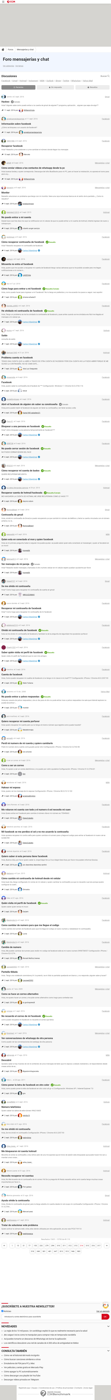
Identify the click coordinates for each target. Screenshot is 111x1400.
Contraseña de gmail (12, 514)
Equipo (35, 1388)
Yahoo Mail (88, 81)
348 (38, 1251)
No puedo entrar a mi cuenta (16, 217)
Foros (10, 49)
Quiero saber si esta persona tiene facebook (24, 856)
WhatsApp (76, 81)
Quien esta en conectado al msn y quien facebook (27, 539)
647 (55, 1251)
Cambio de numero (11, 947)
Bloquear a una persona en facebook (20, 426)
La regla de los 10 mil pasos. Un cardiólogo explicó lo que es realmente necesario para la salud (45, 1331)
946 (72, 1251)
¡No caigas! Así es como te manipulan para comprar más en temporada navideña (40, 1335)
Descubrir (6, 1060)
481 (49, 1251)
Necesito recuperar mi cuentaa (17, 1175)
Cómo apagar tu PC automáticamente (21, 1371)
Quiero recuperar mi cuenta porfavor (20, 721)
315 (87, 1246)
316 (93, 1246)
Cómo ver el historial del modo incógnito (21, 1355)
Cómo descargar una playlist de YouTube (22, 1375)
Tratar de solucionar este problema (19, 1225)
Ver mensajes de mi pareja (15, 564)
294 (52, 1246)
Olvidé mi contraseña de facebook (19, 630)
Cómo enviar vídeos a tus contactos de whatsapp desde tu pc (33, 168)
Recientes (18, 87)
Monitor (5, 192)
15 (18, 1246)
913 (67, 1251)
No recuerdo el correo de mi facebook (21, 1016)
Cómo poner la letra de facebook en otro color (25, 1085)
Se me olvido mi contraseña (15, 586)
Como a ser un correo (12, 765)
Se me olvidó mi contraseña (15, 1129)
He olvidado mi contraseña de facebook (22, 310)
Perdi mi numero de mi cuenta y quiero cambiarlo (27, 743)
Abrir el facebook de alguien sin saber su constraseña (29, 404)
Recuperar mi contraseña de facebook (21, 608)
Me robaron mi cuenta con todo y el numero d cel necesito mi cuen (36, 809)
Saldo (4, 335)
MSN (42, 81)
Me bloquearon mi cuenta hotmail (18, 1151)
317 (98, 1246)
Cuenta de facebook (11, 674)
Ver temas (19, 66)
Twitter (66, 81)
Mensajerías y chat (25, 49)
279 (46, 1246)
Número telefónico (11, 1107)
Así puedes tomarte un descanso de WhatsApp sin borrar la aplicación (35, 1339)
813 (61, 1251)
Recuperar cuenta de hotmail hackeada (21, 492)
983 (78, 1251)
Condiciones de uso (47, 1388)
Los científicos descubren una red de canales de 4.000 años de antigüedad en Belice (41, 1343)
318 (32, 1251)
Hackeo (5, 101)
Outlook (49, 81)
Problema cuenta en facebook (17, 357)
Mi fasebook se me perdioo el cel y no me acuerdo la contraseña (35, 831)
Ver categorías (8, 66)
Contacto (78, 1388)
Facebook (5, 81)
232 (41, 1246)
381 (44, 1251)
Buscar (105, 76)
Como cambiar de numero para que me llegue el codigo (30, 925)
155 (35, 1246)
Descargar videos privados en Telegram (21, 1379)
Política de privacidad (64, 1388)
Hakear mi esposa (10, 787)
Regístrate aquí (24, 1388)
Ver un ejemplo (103, 1311)
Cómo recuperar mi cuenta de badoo (20, 470)
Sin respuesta (55, 87)
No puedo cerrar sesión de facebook (20, 448)
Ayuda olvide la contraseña (15, 1200)
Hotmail (23, 81)
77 (29, 1246)
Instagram (33, 81)
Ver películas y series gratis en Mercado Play (23, 1367)
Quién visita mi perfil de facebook (18, 903)
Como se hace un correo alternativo (19, 994)
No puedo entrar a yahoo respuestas (20, 696)
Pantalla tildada (9, 972)
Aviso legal (88, 1388)
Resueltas (92, 87)
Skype (58, 81)
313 (75, 1246)
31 (24, 1246)
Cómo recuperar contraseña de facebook (22, 242)
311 (64, 1246)
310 (58, 1246)
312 (70, 1246)
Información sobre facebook (16, 123)
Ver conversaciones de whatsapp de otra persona (27, 1038)
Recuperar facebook (12, 146)
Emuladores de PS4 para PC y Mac (19, 1363)
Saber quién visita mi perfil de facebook (22, 652)
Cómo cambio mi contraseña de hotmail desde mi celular (31, 878)
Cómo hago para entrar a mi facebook (21, 288)
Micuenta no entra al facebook (17, 264)
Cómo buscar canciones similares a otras (22, 1359)
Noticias (6, 1311)
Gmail (14, 81)
